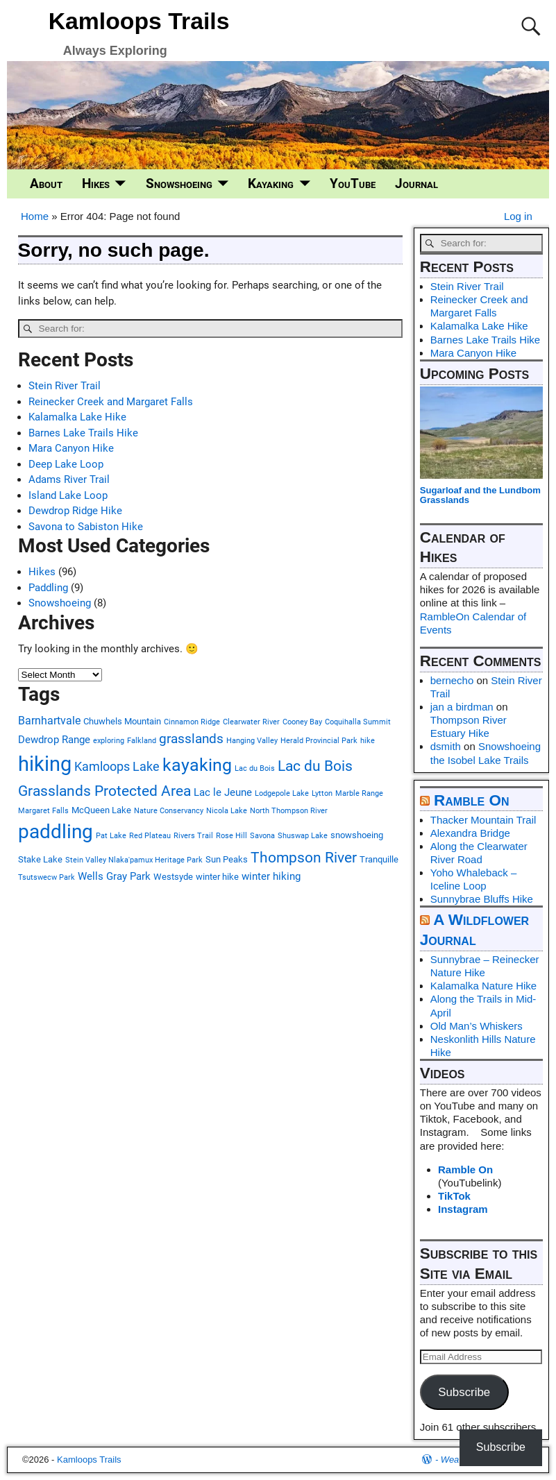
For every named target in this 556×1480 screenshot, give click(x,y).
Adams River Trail (69, 479)
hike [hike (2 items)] (367, 740)
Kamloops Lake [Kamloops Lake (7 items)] (117, 766)
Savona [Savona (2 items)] (262, 835)
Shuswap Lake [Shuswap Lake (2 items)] (303, 835)
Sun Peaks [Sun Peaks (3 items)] (226, 859)
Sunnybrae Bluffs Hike (481, 899)
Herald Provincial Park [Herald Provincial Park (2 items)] (318, 740)
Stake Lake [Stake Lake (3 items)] (40, 859)
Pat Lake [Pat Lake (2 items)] (111, 835)
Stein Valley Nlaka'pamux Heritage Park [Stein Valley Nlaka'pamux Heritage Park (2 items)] (134, 860)
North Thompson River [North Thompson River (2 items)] (289, 810)
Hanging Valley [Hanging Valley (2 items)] (252, 740)
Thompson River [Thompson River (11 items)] (304, 857)
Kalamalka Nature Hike (483, 986)
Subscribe (464, 1392)
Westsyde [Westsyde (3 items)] (173, 876)
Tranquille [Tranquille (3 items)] (379, 859)
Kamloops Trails (139, 21)
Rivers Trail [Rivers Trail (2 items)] (193, 835)
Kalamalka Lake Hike (77, 417)
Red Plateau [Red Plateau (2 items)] (150, 835)
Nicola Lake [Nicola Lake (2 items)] (226, 810)
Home (35, 216)
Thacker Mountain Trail (483, 820)
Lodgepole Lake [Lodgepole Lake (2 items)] (282, 793)
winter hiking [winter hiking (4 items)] (271, 876)
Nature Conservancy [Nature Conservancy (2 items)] (168, 810)
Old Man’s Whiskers (476, 1026)
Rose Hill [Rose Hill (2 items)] (231, 835)
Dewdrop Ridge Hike (75, 510)
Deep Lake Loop (65, 464)
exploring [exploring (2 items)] (108, 740)
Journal (416, 184)
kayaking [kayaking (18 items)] (197, 765)
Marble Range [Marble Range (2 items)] (359, 793)
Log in (518, 216)
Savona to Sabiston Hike (85, 526)
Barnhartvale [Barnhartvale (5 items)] (49, 720)
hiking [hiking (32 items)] (44, 764)
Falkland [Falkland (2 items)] (141, 740)
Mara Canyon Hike (71, 448)
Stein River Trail (64, 386)
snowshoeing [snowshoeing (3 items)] (356, 835)
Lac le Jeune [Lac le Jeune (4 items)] (223, 792)
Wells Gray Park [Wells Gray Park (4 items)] (114, 876)
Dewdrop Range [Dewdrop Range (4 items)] (54, 739)
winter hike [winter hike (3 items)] (217, 876)
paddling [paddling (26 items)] (55, 831)
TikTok (454, 1196)
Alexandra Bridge (470, 833)
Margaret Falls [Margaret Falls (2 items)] (43, 810)
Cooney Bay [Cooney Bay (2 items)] (302, 721)
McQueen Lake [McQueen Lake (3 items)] (101, 810)
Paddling (48, 587)
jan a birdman (462, 707)
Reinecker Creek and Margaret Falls (110, 401)
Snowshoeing (179, 184)
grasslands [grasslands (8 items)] (191, 739)
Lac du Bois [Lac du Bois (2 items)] (255, 768)
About (46, 184)
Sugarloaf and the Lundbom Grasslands (480, 495)
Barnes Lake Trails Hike (83, 433)
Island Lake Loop (68, 495)
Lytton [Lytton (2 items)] (322, 793)
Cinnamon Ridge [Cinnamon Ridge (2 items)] (192, 721)
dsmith (445, 746)
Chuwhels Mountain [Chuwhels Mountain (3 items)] (122, 721)
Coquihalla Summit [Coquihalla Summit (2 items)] (358, 721)
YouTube (353, 184)
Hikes (96, 184)
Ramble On (471, 800)
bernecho (452, 680)
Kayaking (271, 184)
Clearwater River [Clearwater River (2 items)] (251, 721)
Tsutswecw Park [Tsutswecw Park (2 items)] (46, 877)
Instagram (463, 1209)
